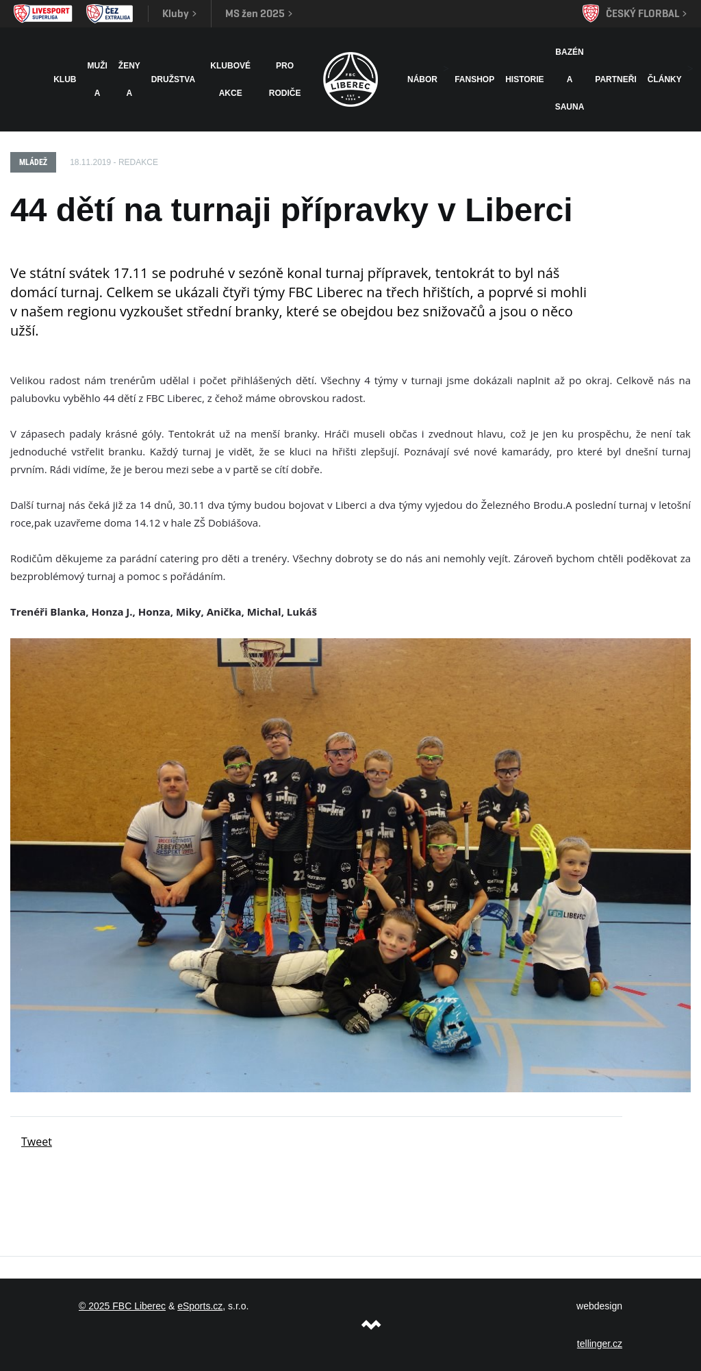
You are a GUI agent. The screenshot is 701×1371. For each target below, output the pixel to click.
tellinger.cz (599, 1343)
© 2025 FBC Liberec (122, 1305)
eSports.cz (199, 1305)
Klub (64, 79)
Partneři (615, 79)
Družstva (173, 79)
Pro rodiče (285, 79)
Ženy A (129, 79)
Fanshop (474, 79)
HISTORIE (524, 79)
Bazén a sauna (570, 79)
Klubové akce (230, 79)
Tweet (36, 1141)
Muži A (97, 79)
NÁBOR (422, 79)
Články (665, 79)
